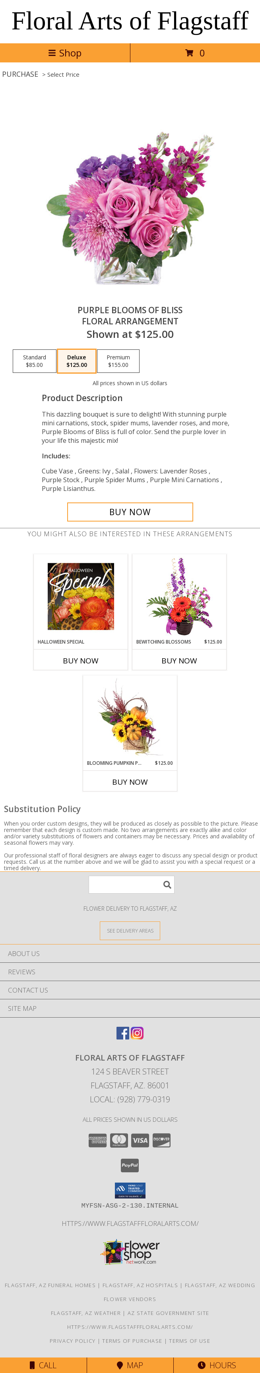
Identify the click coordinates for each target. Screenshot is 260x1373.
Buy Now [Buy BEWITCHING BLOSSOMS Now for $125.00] (179, 660)
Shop (64, 52)
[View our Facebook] (122, 1036)
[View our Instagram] (137, 1036)
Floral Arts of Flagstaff (130, 20)
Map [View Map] (130, 1365)
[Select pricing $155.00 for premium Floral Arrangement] (118, 361)
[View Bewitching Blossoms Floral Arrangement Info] (179, 596)
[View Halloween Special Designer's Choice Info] (81, 596)
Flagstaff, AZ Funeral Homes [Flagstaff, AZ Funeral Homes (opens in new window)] (50, 1285)
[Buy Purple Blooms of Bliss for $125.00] (130, 512)
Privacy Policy (72, 1340)
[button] (130, 1190)
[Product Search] (132, 885)
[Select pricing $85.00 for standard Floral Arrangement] (34, 361)
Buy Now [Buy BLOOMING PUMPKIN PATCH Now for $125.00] (130, 782)
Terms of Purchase (132, 1340)
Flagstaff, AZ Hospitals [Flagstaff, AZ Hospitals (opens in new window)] (140, 1285)
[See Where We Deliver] (130, 930)
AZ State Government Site (168, 1313)
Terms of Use (189, 1340)
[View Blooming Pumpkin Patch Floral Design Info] (130, 717)
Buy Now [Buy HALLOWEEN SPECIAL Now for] (81, 660)
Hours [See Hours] (217, 1365)
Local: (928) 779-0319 (130, 1099)
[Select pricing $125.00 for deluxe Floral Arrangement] (76, 361)
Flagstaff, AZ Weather (86, 1313)
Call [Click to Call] (43, 1365)
